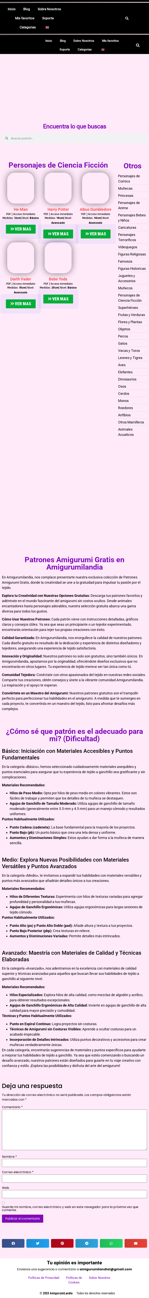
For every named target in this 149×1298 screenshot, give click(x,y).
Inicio (12, 9)
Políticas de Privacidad (43, 1275)
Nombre (9, 1154)
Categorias (28, 27)
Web (5, 1185)
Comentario (12, 1105)
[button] (29, 27)
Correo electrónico (18, 1169)
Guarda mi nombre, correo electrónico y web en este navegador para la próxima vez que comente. (70, 1206)
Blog (26, 9)
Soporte (48, 18)
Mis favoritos (24, 18)
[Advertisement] (74, 93)
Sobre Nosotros (49, 9)
